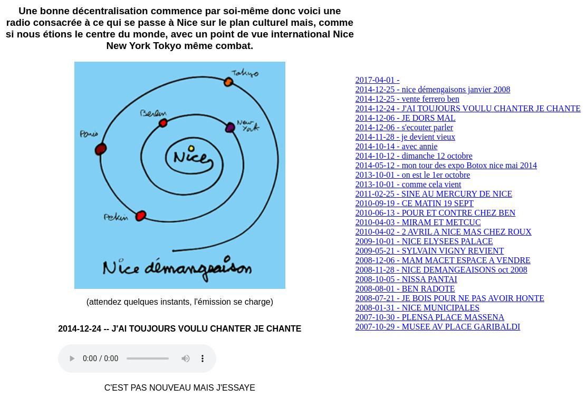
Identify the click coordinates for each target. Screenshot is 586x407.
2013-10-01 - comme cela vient (409, 184)
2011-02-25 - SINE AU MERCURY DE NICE (434, 193)
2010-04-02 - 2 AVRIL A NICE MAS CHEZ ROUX (444, 231)
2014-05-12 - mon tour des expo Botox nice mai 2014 (446, 165)
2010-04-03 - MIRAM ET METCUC (418, 222)
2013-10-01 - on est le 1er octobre (413, 174)
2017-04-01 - (378, 79)
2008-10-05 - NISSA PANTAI (406, 279)
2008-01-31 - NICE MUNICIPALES (417, 307)
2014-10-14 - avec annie (397, 146)
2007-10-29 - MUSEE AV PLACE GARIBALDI (438, 326)
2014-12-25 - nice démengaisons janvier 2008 (433, 89)
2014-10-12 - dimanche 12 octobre (414, 155)
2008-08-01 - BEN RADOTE (405, 288)
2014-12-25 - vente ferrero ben (407, 98)
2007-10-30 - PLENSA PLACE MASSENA (430, 317)
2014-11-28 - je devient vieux (406, 136)
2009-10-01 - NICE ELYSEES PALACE (424, 241)
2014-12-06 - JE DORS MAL (406, 117)
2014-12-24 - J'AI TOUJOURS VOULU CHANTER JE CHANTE (468, 108)
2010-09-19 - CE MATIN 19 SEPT (415, 203)
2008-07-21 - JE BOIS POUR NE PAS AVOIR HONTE (450, 298)
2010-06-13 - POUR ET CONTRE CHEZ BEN (436, 212)
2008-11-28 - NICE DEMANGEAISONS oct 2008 (441, 269)
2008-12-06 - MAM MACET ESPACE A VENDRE (443, 260)
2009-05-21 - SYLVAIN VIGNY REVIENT (430, 250)
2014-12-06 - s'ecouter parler (404, 127)
